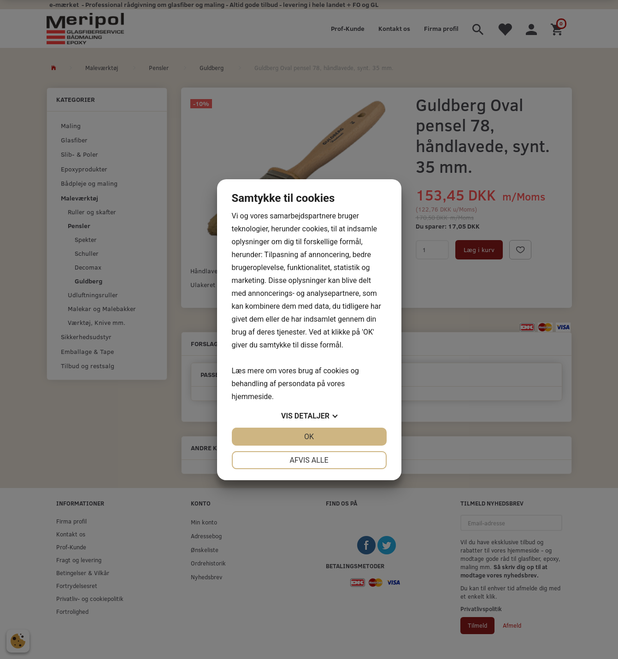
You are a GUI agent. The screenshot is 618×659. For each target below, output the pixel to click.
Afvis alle (308, 460)
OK (309, 436)
